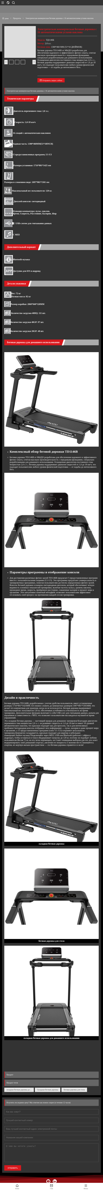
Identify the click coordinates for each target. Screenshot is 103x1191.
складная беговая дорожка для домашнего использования (20, 1090)
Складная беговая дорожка (47, 1090)
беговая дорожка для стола (74, 1090)
